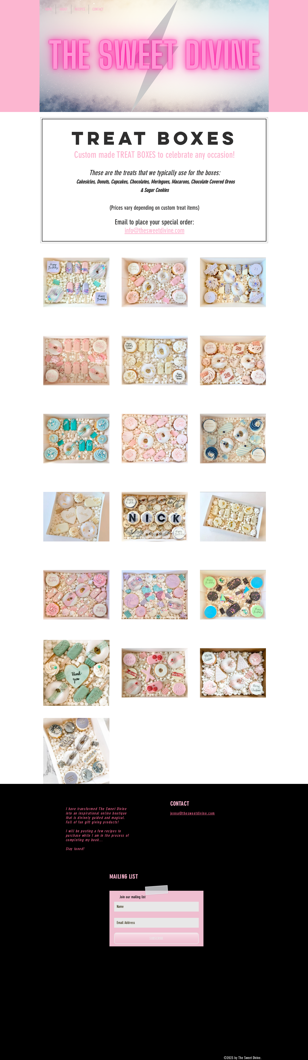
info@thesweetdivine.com (155, 230)
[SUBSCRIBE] (156, 938)
